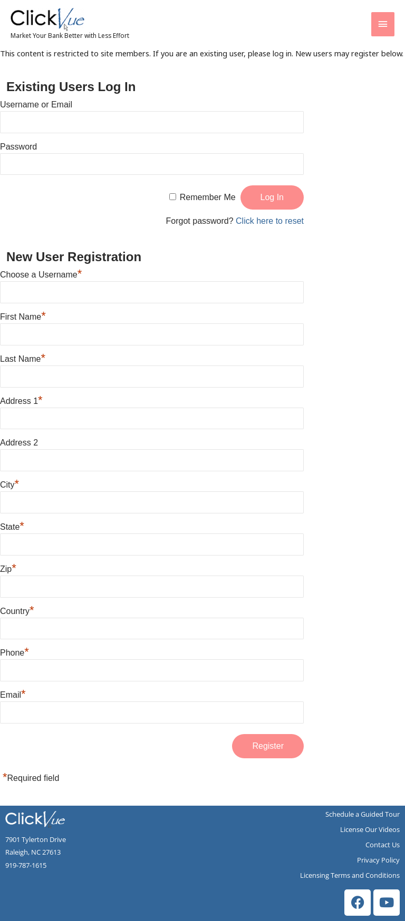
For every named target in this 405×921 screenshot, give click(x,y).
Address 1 (21, 401)
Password (18, 146)
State (12, 526)
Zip (8, 569)
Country (17, 611)
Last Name (22, 358)
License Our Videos (370, 829)
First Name (23, 316)
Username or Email (36, 104)
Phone (14, 652)
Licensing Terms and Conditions (350, 875)
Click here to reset (270, 220)
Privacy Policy (378, 860)
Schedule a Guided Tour (362, 814)
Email (13, 694)
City (9, 484)
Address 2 (19, 442)
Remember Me (208, 197)
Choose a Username (41, 274)
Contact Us (382, 844)
